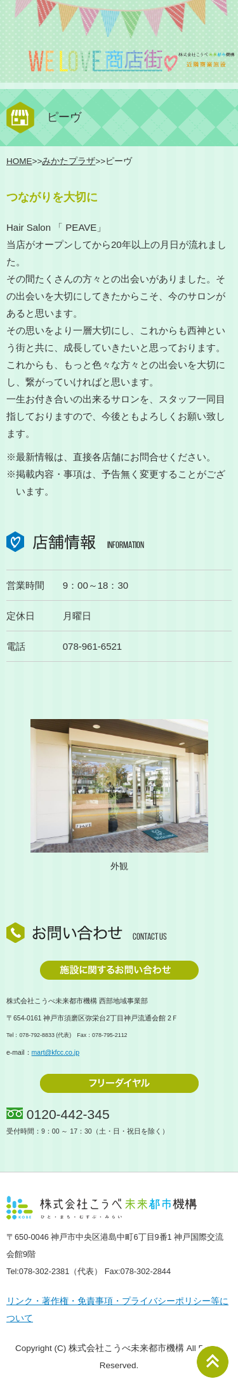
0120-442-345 (68, 1114)
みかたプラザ (68, 161)
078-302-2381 (44, 1271)
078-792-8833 (36, 1035)
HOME (19, 161)
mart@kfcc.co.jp (55, 1052)
